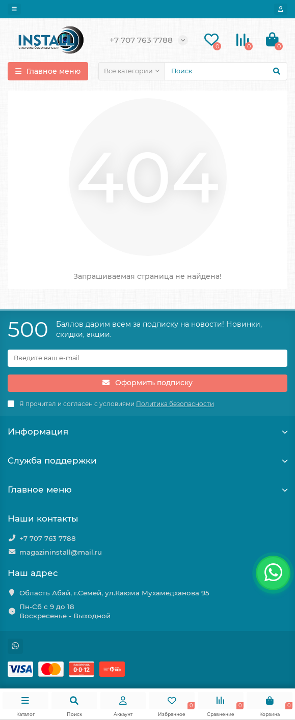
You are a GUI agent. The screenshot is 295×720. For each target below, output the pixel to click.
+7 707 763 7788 (47, 538)
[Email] (147, 358)
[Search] (226, 71)
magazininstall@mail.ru (60, 552)
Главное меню (147, 489)
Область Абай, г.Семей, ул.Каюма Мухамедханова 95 (114, 593)
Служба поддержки (147, 460)
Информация (147, 431)
